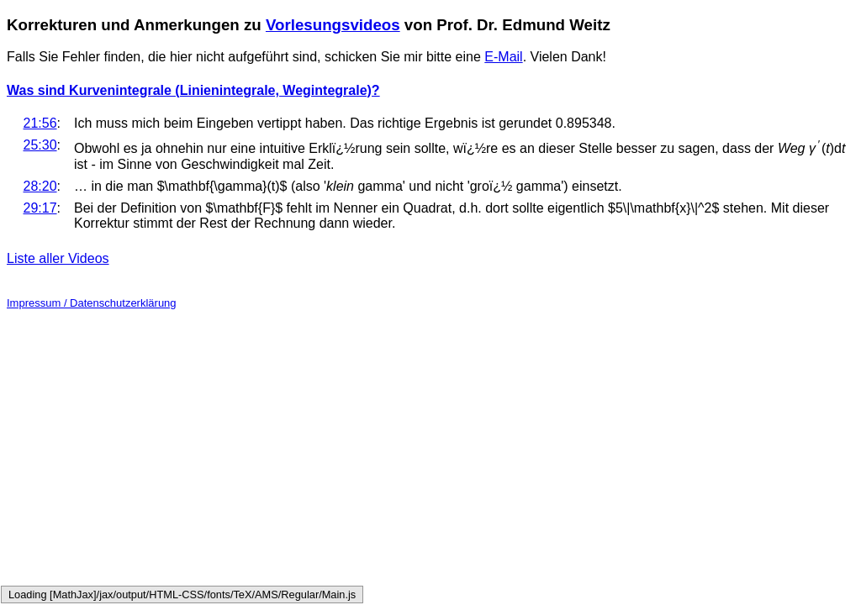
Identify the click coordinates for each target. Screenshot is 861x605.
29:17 (40, 208)
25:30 (40, 145)
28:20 (40, 186)
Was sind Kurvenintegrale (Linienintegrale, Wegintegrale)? (193, 90)
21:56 (40, 123)
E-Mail (503, 57)
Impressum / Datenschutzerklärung (92, 303)
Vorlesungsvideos (333, 25)
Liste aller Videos (58, 258)
